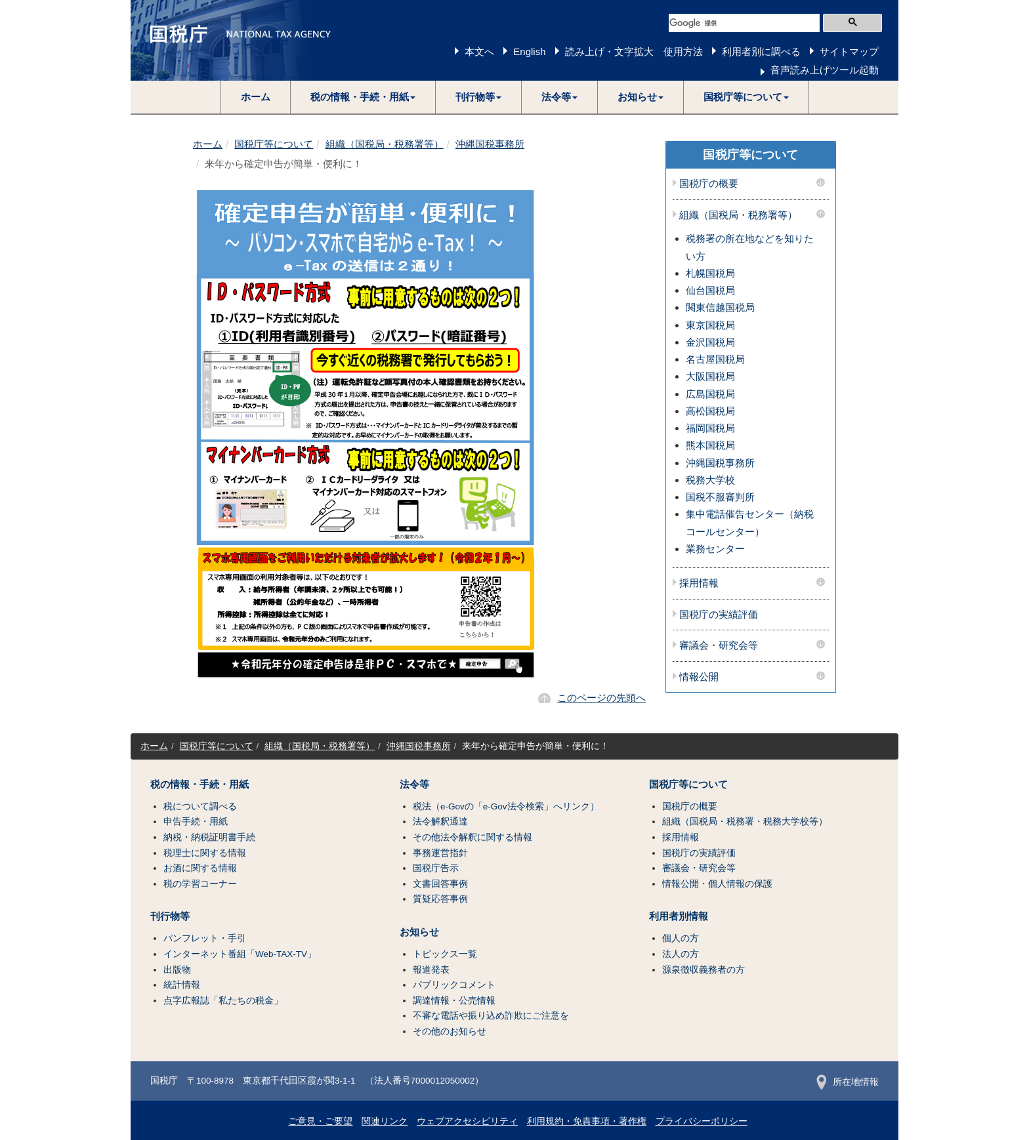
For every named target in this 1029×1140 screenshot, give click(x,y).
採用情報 (699, 583)
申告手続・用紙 (195, 821)
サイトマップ (849, 51)
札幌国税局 (710, 273)
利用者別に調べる (761, 51)
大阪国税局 (710, 376)
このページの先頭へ (601, 697)
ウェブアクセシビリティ (467, 1121)
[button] (363, 97)
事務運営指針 (440, 853)
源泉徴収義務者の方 (703, 970)
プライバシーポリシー (701, 1121)
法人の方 (680, 954)
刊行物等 (170, 916)
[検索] (744, 22)
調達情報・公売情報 (454, 1001)
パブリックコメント (454, 985)
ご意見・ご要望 (320, 1121)
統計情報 (181, 985)
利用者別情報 (678, 916)
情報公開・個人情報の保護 (717, 884)
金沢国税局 (710, 342)
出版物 (177, 970)
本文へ (479, 51)
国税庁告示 (436, 868)
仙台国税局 (710, 290)
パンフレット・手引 (204, 938)
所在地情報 (847, 1082)
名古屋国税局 (715, 359)
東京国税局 (710, 325)
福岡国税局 (710, 428)
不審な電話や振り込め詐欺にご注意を (491, 1016)
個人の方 (680, 938)
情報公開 (699, 677)
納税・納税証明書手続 (209, 837)
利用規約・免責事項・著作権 (586, 1121)
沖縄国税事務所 (489, 144)
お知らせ (419, 932)
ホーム (255, 96)
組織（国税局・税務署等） (385, 144)
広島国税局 (710, 393)
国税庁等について (273, 144)
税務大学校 (710, 479)
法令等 (414, 784)
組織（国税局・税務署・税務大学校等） (745, 821)
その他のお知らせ (449, 1031)
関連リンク (385, 1121)
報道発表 (431, 970)
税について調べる (200, 806)
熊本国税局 (710, 445)
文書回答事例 (440, 884)
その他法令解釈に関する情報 (472, 837)
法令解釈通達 (440, 821)
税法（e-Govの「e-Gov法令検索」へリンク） (506, 806)
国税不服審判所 (720, 496)
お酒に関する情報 (200, 868)
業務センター (715, 548)
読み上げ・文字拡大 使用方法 (634, 51)
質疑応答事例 (440, 899)
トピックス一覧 (445, 954)
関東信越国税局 (720, 307)
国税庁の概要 (708, 183)
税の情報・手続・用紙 (199, 784)
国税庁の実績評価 (718, 614)
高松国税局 (710, 411)
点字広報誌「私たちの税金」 (223, 1001)
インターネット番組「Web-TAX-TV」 (239, 954)
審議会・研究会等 (718, 645)
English (529, 51)
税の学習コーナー (200, 884)
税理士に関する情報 (204, 853)
